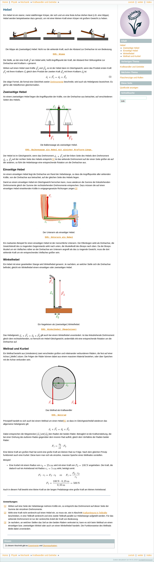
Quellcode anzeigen (129, 87)
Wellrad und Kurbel (131, 56)
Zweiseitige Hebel (131, 48)
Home (5, 2)
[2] (76, 188)
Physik (14, 2)
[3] (64, 421)
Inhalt (124, 41)
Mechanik (24, 2)
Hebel (122, 45)
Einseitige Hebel (130, 50)
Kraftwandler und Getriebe (44, 2)
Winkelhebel (128, 53)
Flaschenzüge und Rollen (131, 77)
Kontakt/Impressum (146, 560)
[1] (53, 159)
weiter (140, 2)
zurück (131, 2)
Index (149, 2)
